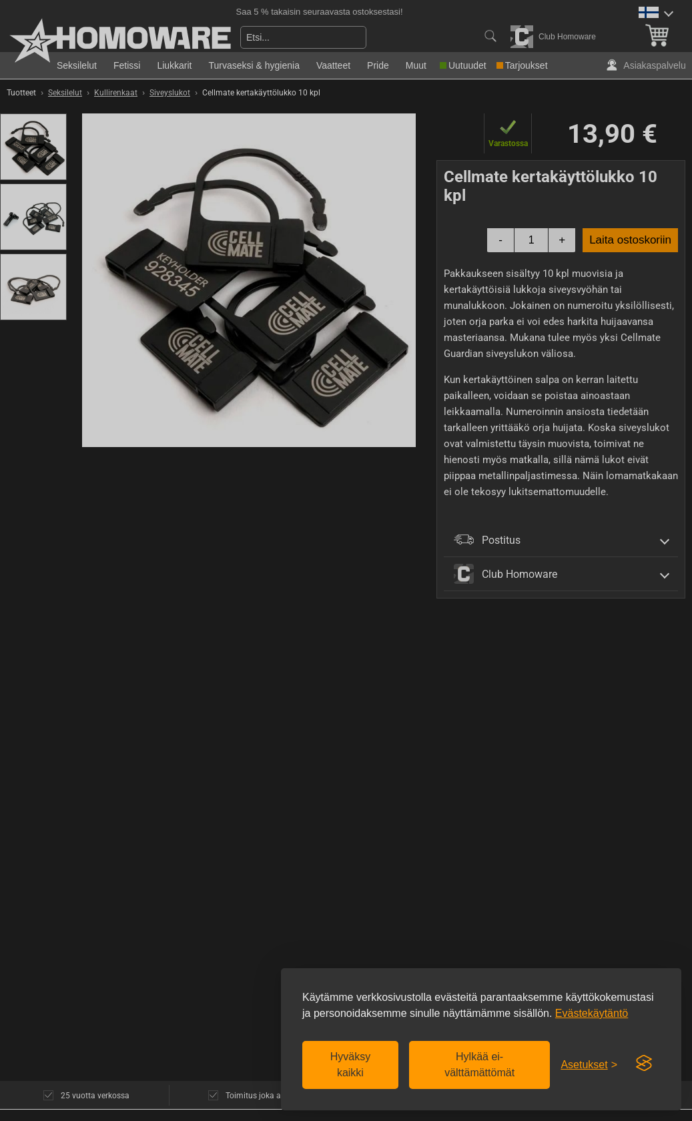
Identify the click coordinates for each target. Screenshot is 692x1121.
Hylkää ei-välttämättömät (479, 1064)
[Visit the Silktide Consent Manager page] (644, 1064)
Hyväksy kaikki (350, 1064)
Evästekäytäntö (591, 1013)
